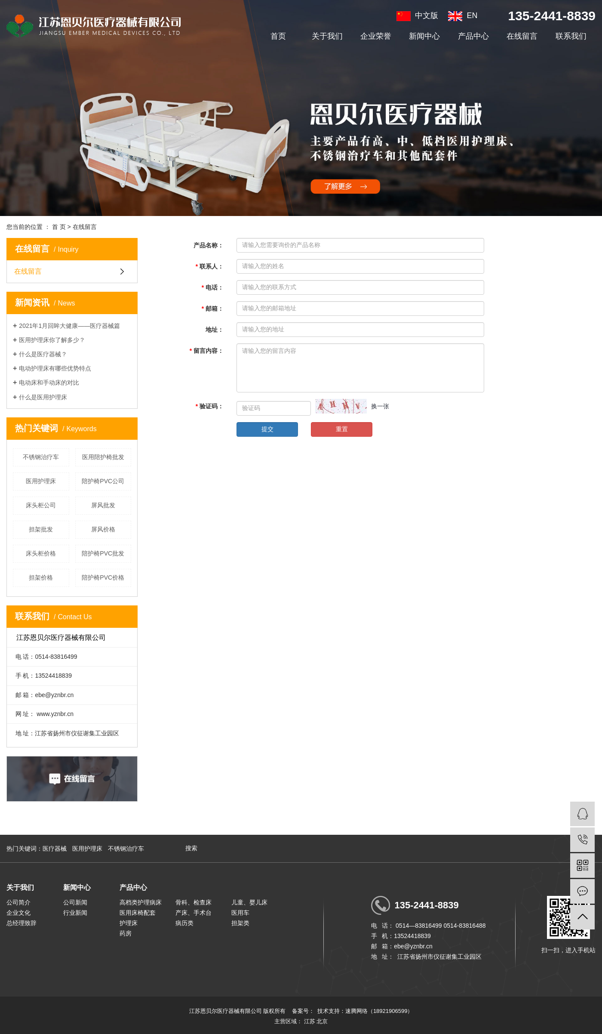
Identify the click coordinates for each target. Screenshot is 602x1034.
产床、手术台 (193, 912)
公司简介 (18, 902)
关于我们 (327, 36)
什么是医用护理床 (43, 397)
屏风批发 (103, 505)
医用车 (240, 912)
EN (462, 15)
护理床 (129, 923)
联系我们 (571, 36)
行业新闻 (75, 912)
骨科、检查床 (193, 902)
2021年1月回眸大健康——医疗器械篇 (69, 325)
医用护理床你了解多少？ (52, 339)
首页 (278, 36)
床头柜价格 (41, 553)
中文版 (417, 15)
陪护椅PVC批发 (103, 553)
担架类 (240, 923)
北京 (322, 1021)
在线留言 (522, 36)
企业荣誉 (375, 36)
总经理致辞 (21, 923)
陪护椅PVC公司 (103, 481)
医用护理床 (41, 481)
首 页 (59, 226)
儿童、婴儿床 (249, 902)
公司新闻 (75, 902)
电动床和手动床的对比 (49, 382)
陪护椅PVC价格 (103, 577)
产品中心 (473, 36)
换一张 (380, 406)
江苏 (309, 1021)
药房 (126, 933)
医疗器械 (55, 848)
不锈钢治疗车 (41, 457)
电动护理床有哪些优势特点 (55, 368)
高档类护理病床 (141, 902)
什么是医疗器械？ (43, 354)
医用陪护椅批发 (103, 457)
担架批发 (41, 529)
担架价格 (41, 577)
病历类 (184, 923)
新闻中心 (424, 36)
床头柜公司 (41, 505)
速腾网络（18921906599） (379, 1011)
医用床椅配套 (138, 912)
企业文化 (18, 912)
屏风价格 (103, 529)
